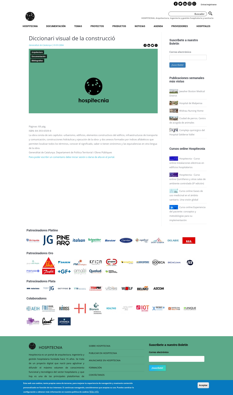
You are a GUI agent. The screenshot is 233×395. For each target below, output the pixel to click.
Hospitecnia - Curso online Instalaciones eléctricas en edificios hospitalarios (186, 163)
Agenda (158, 26)
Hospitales (203, 26)
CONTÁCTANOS (97, 374)
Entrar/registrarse (209, 4)
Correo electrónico (180, 51)
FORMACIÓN (95, 367)
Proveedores (179, 26)
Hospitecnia (30, 26)
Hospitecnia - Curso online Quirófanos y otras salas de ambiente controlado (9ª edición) (187, 179)
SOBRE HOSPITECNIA (99, 345)
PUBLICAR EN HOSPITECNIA (103, 353)
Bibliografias (37, 61)
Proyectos (97, 26)
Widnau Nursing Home (191, 110)
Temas (78, 26)
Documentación (56, 26)
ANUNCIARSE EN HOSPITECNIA (104, 360)
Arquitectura (37, 52)
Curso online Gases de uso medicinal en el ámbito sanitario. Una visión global (186, 195)
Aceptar (203, 386)
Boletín (174, 43)
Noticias (140, 26)
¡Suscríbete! (177, 64)
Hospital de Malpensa (190, 103)
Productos (119, 26)
